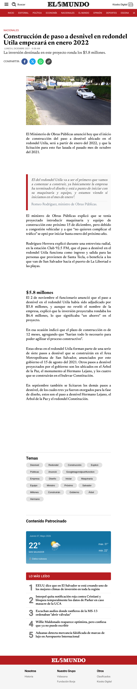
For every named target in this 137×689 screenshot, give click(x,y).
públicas (34, 471)
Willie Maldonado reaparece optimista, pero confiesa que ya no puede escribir (71, 624)
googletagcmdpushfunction (80, 471)
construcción (75, 465)
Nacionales (11, 30)
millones (34, 492)
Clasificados (103, 676)
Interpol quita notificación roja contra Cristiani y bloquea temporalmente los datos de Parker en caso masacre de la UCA (70, 600)
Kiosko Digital (104, 681)
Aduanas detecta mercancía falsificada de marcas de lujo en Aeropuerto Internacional (70, 635)
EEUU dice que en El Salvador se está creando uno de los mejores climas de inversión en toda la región (72, 587)
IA (134, 13)
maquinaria (87, 478)
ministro (51, 485)
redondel (54, 465)
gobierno (74, 492)
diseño (52, 478)
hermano (35, 499)
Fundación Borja (66, 681)
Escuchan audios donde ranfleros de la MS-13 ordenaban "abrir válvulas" (67, 613)
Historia (29, 676)
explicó (94, 465)
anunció (52, 471)
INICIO (11, 13)
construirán (54, 492)
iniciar (69, 478)
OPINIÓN (97, 13)
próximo (68, 485)
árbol (91, 492)
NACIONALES (67, 13)
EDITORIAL (23, 13)
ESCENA (125, 13)
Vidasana (62, 676)
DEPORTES (111, 13)
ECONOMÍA (51, 13)
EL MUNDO (83, 13)
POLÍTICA (37, 13)
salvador (87, 485)
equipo (33, 485)
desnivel (34, 465)
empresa (34, 478)
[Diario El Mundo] (68, 7)
